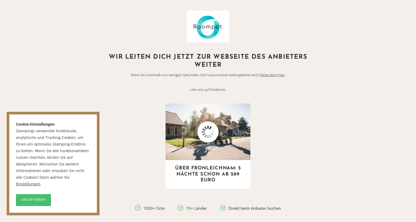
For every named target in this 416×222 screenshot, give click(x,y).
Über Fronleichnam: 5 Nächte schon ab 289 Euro (208, 174)
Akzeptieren (33, 200)
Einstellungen (28, 184)
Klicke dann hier (272, 74)
